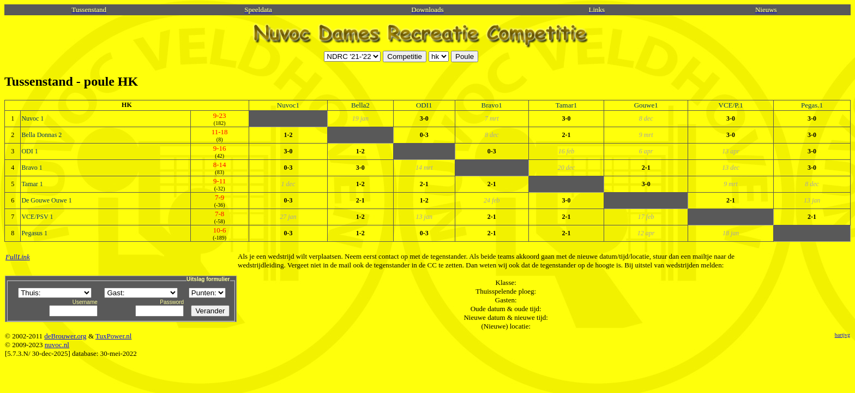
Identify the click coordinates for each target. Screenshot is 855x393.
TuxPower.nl (113, 336)
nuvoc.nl (57, 345)
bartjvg (842, 335)
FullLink (17, 257)
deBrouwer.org (65, 336)
